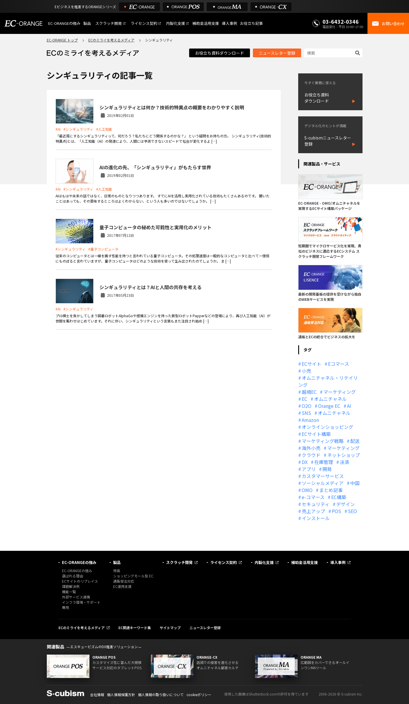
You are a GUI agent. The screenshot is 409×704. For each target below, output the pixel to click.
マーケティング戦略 (323, 440)
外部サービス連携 (76, 596)
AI (349, 405)
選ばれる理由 (72, 575)
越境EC (309, 391)
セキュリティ (315, 504)
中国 (355, 482)
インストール (316, 518)
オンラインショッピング (327, 426)
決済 (344, 461)
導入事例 (229, 23)
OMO (307, 490)
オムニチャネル (330, 398)
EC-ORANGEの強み (64, 23)
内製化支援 (175, 23)
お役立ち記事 (251, 23)
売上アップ (313, 511)
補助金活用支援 (205, 23)
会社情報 (97, 694)
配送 (355, 440)
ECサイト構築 (316, 433)
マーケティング (339, 391)
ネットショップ (343, 454)
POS (336, 511)
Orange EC (329, 405)
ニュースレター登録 (277, 53)
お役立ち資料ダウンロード (219, 53)
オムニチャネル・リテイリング (328, 381)
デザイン (345, 504)
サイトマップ (170, 627)
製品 (87, 23)
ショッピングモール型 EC (133, 575)
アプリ (309, 468)
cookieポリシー (199, 694)
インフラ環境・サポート (81, 602)
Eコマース (338, 363)
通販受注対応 (123, 581)
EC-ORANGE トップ (62, 39)
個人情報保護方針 (121, 694)
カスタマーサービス (323, 475)
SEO (352, 511)
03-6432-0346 (340, 21)
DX (305, 461)
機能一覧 (69, 591)
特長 (116, 570)
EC (304, 398)
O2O (306, 405)
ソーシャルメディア (323, 482)
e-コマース (313, 497)
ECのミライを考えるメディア (111, 39)
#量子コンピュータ (103, 248)
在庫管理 (323, 461)
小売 (306, 370)
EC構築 (338, 497)
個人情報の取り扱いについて (161, 694)
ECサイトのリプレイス (80, 581)
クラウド (311, 454)
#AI (58, 129)
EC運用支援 (122, 586)
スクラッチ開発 (108, 23)
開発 (327, 468)
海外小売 (311, 447)
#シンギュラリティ (78, 129)
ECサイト (311, 363)
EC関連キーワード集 (134, 627)
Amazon (310, 419)
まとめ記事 (331, 490)
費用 (65, 607)
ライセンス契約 (144, 23)
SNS (306, 412)
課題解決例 (71, 586)
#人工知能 (104, 129)
